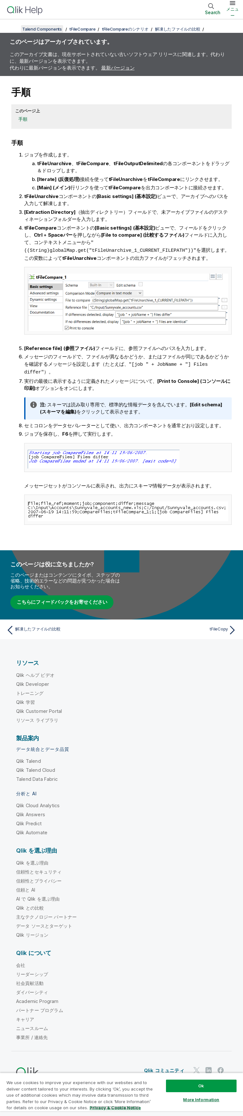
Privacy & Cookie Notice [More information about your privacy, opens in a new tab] (115, 1107)
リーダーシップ (32, 973)
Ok (201, 1085)
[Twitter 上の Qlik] (196, 1069)
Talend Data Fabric (37, 777)
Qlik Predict (29, 822)
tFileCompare (82, 29)
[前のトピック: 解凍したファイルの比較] (62, 629)
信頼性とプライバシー (39, 879)
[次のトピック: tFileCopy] (181, 629)
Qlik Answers (30, 813)
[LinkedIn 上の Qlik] (208, 1069)
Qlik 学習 (25, 701)
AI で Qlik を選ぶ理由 (38, 897)
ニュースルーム (32, 1027)
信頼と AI (25, 888)
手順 (22, 119)
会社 (20, 964)
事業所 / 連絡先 (32, 1036)
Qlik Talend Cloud (35, 768)
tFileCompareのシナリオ (125, 29)
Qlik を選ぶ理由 (32, 861)
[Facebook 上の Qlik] (221, 1069)
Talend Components (42, 29)
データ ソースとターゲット (44, 924)
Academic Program (37, 1000)
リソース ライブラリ (37, 719)
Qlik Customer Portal (39, 710)
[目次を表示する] (13, 29)
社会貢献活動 (30, 982)
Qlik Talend (28, 759)
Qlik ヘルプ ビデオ (35, 673)
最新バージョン (117, 68)
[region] (121, 1094)
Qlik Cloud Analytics (38, 804)
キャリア (25, 1018)
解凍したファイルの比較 (177, 29)
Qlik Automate (31, 831)
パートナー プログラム (39, 1009)
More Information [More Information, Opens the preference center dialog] (201, 1099)
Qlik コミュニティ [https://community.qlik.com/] (164, 1069)
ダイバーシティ (32, 991)
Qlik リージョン (32, 933)
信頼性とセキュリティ (39, 870)
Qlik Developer (32, 683)
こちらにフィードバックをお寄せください (62, 601)
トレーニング (30, 692)
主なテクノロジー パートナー (46, 915)
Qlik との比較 (30, 906)
